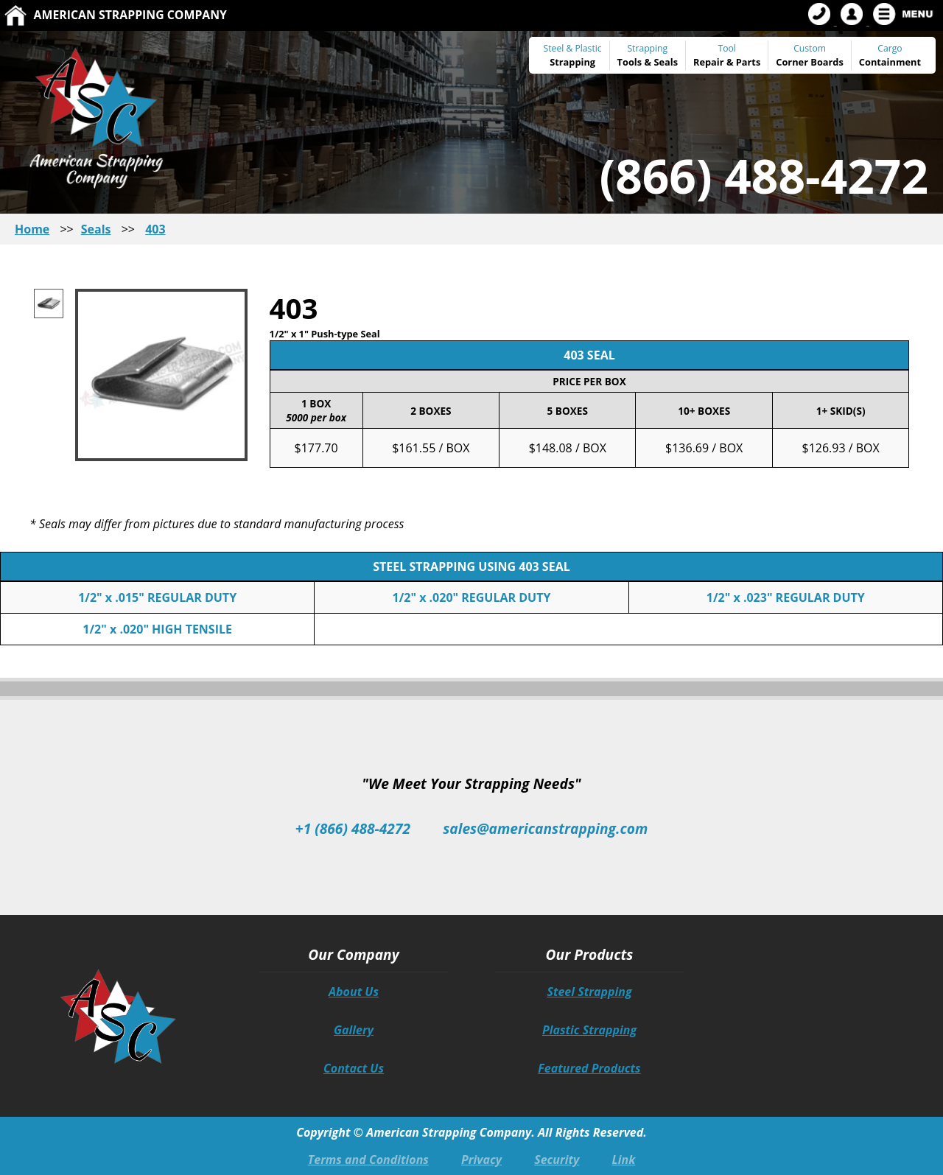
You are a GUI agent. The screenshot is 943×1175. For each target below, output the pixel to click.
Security (556, 1159)
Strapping (572, 62)
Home (32, 229)
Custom (810, 55)
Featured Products (589, 1068)
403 (155, 229)
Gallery (354, 1030)
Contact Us (353, 1068)
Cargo (889, 48)
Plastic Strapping (589, 1030)
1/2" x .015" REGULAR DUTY (157, 597)
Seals (665, 62)
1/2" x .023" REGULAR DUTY (786, 597)
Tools (629, 62)
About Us (354, 991)
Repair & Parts (726, 62)
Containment (890, 62)
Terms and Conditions (368, 1159)
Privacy (481, 1159)
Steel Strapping (589, 991)
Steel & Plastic (573, 48)
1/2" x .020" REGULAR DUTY (472, 597)
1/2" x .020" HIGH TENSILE (157, 629)
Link (623, 1159)
